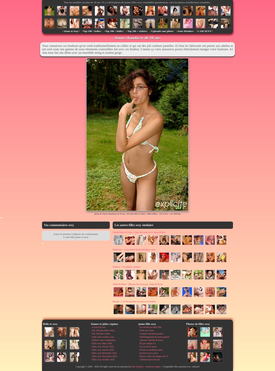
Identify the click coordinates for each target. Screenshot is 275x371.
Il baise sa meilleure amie (151, 350)
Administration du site (149, 359)
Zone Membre (185, 31)
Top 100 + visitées (137, 31)
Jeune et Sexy (71, 31)
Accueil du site (98, 327)
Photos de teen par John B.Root (138, 284)
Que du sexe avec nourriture (139, 232)
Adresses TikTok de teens (151, 340)
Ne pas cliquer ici (147, 343)
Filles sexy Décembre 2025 (104, 353)
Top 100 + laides (114, 31)
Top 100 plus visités (101, 333)
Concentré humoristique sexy (134, 249)
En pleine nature (126, 266)
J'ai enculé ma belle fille (150, 327)
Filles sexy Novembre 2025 (104, 356)
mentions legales (153, 366)
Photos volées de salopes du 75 (153, 356)
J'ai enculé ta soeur (148, 346)
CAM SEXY (204, 31)
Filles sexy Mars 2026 (102, 343)
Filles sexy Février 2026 (103, 346)
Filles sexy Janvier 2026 (103, 350)
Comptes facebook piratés (151, 333)
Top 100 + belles (91, 31)
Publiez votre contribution (104, 340)
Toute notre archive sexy (103, 337)
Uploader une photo (162, 31)
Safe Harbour (137, 366)
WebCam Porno (146, 330)
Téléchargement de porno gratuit (154, 337)
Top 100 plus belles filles (103, 330)
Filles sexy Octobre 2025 (103, 359)
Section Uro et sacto (148, 353)
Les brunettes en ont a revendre (134, 301)
